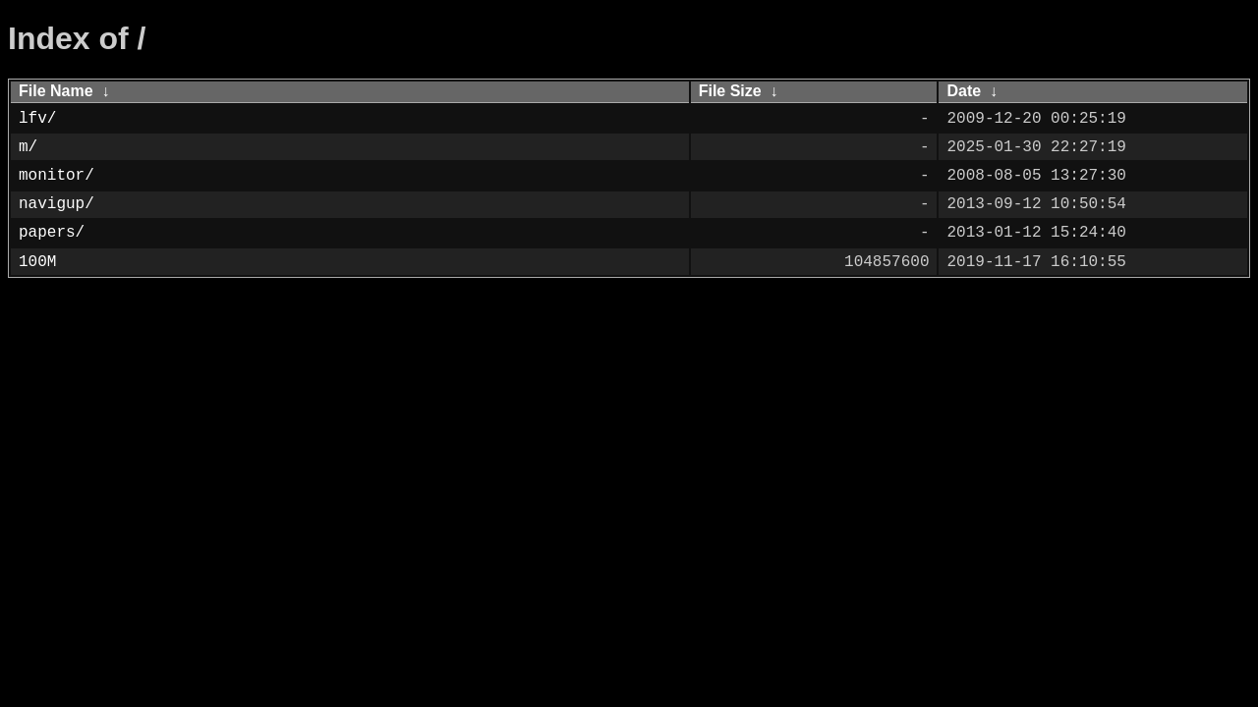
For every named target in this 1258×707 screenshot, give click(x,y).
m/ (28, 147)
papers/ (52, 233)
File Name (56, 90)
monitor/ (56, 176)
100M (37, 262)
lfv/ (37, 119)
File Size (730, 90)
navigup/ (56, 204)
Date (963, 90)
